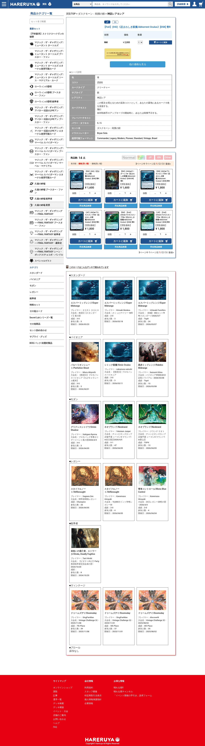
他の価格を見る (137, 64)
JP (107, 22)
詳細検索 (181, 4)
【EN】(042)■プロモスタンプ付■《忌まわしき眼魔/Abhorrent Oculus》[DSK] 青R (163, 176)
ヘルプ (56, 722)
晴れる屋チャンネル (123, 690)
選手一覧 (57, 698)
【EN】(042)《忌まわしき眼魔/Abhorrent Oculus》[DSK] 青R (92, 175)
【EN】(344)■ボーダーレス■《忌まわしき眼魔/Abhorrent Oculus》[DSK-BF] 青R (127, 176)
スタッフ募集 (90, 690)
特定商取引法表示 (93, 694)
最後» (168, 164)
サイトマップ (59, 680)
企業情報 (88, 702)
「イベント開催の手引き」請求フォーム (133, 694)
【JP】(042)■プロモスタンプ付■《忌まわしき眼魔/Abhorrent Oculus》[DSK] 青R (92, 217)
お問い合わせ (59, 718)
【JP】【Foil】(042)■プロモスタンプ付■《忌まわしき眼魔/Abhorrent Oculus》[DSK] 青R (163, 217)
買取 (44, 4)
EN (115, 22)
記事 (55, 694)
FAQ (55, 726)
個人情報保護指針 (93, 698)
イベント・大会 (60, 710)
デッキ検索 (58, 702)
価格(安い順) (83, 164)
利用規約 (88, 686)
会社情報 (88, 680)
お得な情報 (119, 680)
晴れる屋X (119, 686)
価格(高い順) (97, 164)
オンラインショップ (62, 686)
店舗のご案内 (59, 714)
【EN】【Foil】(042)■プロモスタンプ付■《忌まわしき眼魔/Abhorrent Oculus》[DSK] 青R (127, 217)
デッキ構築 (58, 706)
